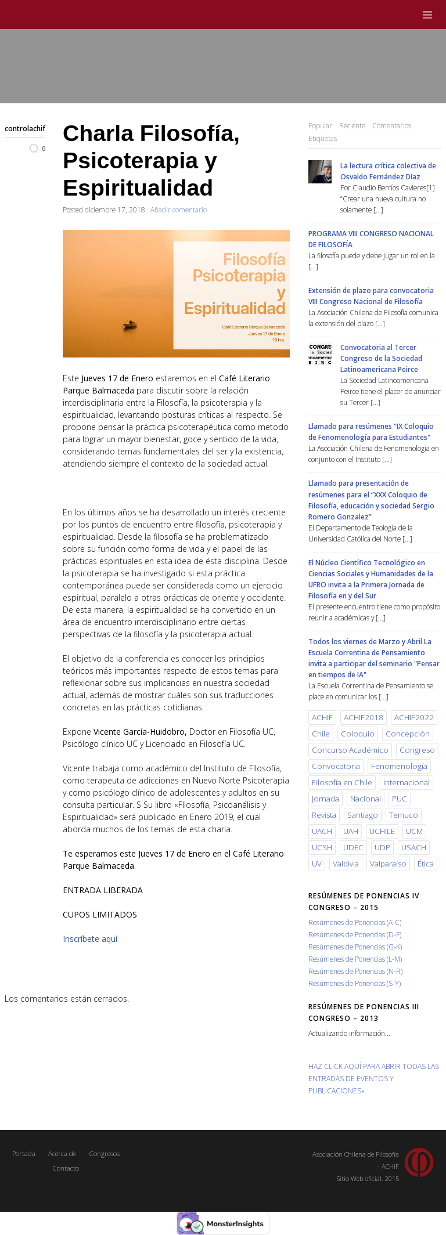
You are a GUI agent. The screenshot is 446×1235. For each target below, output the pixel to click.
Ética (426, 863)
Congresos (104, 1153)
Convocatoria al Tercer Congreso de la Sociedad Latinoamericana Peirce (381, 358)
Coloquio (358, 733)
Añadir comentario (178, 209)
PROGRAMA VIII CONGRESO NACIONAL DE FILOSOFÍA (371, 239)
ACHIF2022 (414, 717)
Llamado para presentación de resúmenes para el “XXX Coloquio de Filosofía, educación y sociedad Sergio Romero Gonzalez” (371, 499)
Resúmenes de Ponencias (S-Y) (354, 983)
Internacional (406, 782)
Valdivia (346, 863)
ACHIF (322, 717)
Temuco (403, 815)
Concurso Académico (350, 750)
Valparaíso (388, 863)
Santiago (362, 815)
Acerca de (62, 1153)
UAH (350, 831)
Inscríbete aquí (90, 938)
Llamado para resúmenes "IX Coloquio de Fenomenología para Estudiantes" (371, 431)
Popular (320, 125)
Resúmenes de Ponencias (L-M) (355, 958)
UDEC (353, 847)
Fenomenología (399, 766)
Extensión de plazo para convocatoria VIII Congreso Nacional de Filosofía (371, 296)
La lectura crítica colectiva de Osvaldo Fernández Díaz (388, 171)
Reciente (352, 125)
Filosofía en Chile (342, 782)
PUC (399, 798)
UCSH (322, 847)
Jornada (325, 798)
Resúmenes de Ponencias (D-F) (354, 934)
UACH (322, 831)
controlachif (25, 128)
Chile (321, 733)
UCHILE (382, 831)
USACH (413, 847)
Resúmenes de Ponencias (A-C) (354, 922)
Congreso (417, 750)
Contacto (65, 1168)
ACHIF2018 (363, 717)
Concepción (408, 733)
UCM (414, 831)
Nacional (365, 798)
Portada (23, 1153)
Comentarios (391, 125)
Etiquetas (322, 138)
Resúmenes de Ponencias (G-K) (355, 946)
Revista (324, 815)
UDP (382, 847)
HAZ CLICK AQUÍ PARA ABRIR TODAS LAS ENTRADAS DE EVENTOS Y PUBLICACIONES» (373, 1078)
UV (317, 863)
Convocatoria (336, 766)
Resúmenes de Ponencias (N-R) (355, 971)
